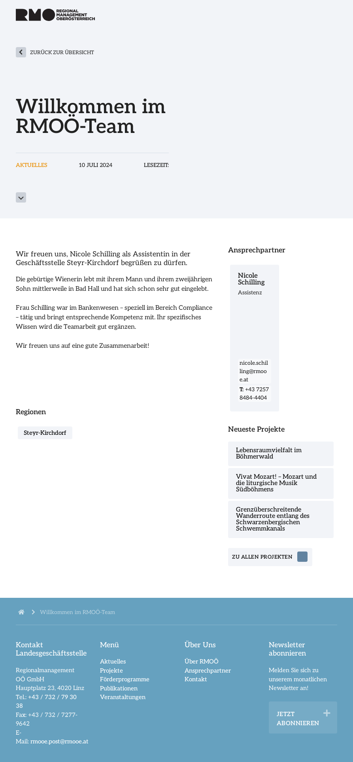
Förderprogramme (124, 679)
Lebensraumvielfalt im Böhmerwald (269, 454)
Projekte (111, 670)
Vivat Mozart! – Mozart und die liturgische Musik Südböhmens (276, 483)
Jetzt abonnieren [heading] (298, 719)
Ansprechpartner (208, 670)
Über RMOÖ (202, 661)
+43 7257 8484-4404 (254, 393)
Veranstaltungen (122, 697)
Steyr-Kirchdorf (45, 432)
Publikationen (119, 688)
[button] (326, 713)
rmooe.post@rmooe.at (59, 741)
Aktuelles (113, 661)
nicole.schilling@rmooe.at (254, 371)
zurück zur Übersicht (62, 52)
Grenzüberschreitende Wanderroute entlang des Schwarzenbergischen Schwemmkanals (273, 519)
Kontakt (196, 679)
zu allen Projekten (262, 557)
